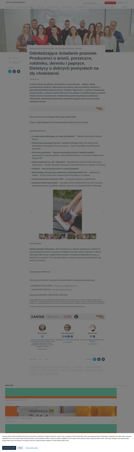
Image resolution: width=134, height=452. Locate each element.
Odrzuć (20, 448)
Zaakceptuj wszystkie (9, 448)
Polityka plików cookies (31, 448)
